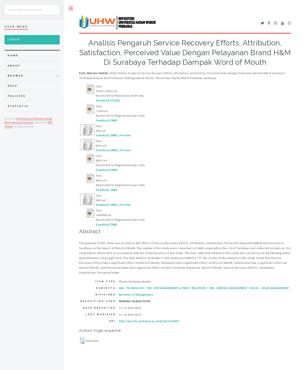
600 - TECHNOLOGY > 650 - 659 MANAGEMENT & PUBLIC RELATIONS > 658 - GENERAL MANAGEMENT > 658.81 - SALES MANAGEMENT (204, 288)
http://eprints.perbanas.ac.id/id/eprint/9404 (148, 321)
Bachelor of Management (136, 295)
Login (14, 39)
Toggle (71, 8)
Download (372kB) (108, 100)
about (14, 65)
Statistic (18, 106)
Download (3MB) (106, 120)
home (13, 55)
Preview (125, 135)
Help (12, 86)
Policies (17, 96)
